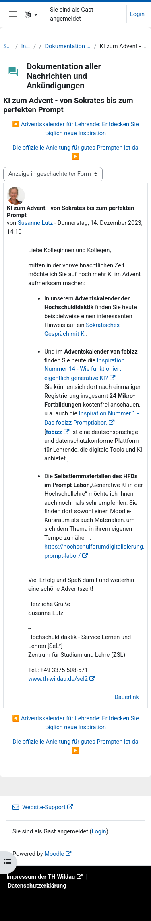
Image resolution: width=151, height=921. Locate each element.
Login (137, 14)
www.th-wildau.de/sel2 (58, 679)
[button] (31, 14)
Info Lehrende (25, 46)
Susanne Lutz (35, 222)
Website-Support (39, 807)
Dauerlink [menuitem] (126, 697)
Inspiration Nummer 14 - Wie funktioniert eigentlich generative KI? (84, 369)
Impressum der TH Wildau (40, 876)
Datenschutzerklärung (37, 885)
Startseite (7, 46)
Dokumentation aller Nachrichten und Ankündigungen (68, 46)
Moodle (54, 853)
